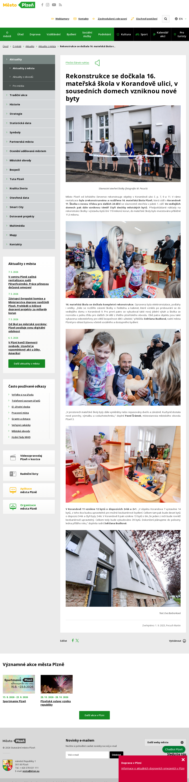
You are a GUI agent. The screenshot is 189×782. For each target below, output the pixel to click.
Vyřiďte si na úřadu (23, 394)
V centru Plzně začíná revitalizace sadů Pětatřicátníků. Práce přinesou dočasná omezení (28, 282)
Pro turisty (182, 34)
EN (181, 18)
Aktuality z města (47, 46)
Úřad (20, 34)
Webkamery (62, 18)
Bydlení (71, 34)
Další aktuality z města (27, 363)
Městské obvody (21, 431)
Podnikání (104, 34)
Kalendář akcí (162, 34)
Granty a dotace (21, 418)
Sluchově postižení (146, 18)
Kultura (126, 34)
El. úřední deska (21, 406)
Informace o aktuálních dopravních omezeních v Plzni (152, 768)
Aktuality (30, 46)
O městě (7, 34)
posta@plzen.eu (31, 771)
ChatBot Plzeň (174, 749)
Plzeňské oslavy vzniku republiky (55, 703)
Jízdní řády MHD (21, 437)
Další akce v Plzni (94, 715)
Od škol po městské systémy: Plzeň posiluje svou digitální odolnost (27, 327)
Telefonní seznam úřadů (26, 400)
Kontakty (83, 18)
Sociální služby (87, 34)
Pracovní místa (20, 412)
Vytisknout (175, 640)
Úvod (5, 46)
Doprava (35, 34)
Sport (144, 34)
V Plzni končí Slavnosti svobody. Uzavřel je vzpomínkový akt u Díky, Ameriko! (24, 348)
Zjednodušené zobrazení (112, 18)
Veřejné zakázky (21, 425)
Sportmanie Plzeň (14, 701)
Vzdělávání (54, 34)
